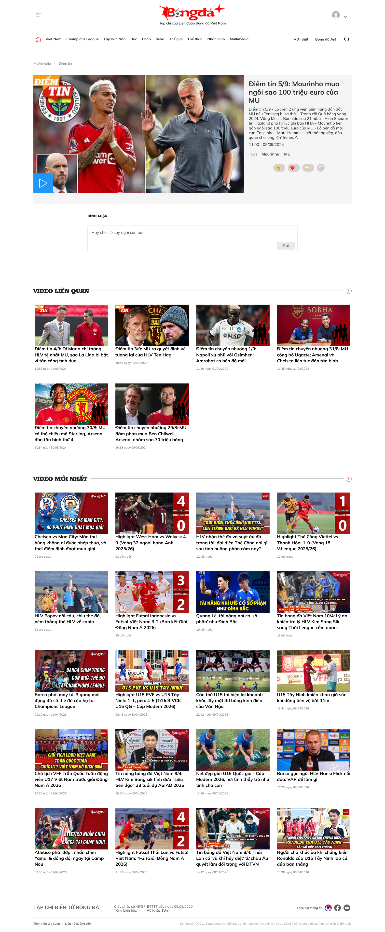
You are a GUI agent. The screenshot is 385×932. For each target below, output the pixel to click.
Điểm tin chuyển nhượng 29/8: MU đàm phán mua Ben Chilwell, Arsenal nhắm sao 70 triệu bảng (150, 433)
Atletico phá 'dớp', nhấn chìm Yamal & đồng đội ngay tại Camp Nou (69, 858)
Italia (160, 39)
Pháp (146, 39)
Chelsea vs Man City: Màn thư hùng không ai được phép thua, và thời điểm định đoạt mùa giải (70, 542)
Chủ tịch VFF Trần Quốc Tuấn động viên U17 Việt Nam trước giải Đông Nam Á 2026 (71, 779)
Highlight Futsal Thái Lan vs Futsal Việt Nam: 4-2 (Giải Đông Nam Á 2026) (151, 858)
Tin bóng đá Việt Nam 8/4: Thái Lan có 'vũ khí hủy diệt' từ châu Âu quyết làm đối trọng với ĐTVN (232, 858)
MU (287, 154)
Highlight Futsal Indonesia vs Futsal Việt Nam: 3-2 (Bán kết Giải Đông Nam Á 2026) (151, 622)
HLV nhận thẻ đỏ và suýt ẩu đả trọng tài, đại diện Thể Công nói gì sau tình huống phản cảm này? (231, 542)
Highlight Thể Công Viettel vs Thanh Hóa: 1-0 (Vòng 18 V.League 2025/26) (307, 542)
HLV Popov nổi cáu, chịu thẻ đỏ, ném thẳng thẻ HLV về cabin (68, 618)
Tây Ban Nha (115, 39)
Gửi (285, 245)
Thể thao (195, 39)
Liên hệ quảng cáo (78, 923)
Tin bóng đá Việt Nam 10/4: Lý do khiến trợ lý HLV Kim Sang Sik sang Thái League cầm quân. (312, 622)
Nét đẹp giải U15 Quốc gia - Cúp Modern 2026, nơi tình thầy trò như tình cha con (232, 779)
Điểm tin (65, 63)
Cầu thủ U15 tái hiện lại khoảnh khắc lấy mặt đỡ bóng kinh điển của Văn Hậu (229, 700)
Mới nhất (301, 39)
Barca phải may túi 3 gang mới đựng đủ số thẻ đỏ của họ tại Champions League (67, 700)
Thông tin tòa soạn (46, 923)
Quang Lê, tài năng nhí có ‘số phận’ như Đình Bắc (226, 618)
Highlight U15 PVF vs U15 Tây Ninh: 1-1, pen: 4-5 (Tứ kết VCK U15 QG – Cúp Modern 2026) (148, 700)
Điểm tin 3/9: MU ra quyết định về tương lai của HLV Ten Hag (150, 351)
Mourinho (270, 154)
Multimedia (239, 39)
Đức (133, 39)
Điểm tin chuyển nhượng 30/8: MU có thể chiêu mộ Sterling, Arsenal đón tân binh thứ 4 (70, 433)
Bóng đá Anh (326, 39)
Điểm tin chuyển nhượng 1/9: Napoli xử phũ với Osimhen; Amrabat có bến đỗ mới (226, 355)
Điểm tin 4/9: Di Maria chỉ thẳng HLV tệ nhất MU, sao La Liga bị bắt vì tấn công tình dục (71, 355)
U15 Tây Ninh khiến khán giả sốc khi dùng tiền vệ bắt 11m (311, 697)
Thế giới (175, 39)
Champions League (82, 39)
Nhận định (216, 39)
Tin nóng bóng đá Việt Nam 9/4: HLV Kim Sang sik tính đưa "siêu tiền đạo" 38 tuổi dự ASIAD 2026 (149, 779)
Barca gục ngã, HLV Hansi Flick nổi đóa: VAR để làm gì (313, 776)
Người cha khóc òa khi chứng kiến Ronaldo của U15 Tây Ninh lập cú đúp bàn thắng (312, 858)
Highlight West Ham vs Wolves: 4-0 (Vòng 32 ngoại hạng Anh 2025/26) (151, 542)
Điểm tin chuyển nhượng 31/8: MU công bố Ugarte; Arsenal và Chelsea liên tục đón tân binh (312, 355)
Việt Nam (53, 39)
